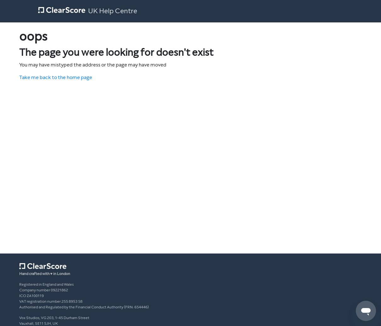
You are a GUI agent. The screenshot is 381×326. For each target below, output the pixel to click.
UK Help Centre (112, 11)
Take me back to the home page (55, 77)
